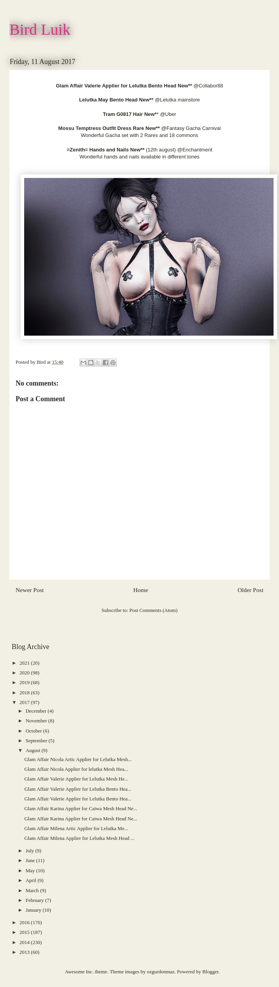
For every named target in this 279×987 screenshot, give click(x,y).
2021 (25, 663)
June (31, 860)
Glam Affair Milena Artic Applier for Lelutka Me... (76, 828)
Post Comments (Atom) (153, 610)
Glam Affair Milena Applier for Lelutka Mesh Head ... (79, 838)
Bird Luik (40, 29)
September (37, 740)
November (37, 721)
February (35, 900)
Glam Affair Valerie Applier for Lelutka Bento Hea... (77, 789)
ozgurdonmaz (161, 972)
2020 (25, 673)
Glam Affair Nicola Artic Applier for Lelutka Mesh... (78, 759)
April (32, 880)
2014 (25, 942)
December (37, 711)
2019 (25, 682)
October (34, 731)
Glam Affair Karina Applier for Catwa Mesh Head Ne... (80, 808)
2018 (25, 692)
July (30, 851)
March (33, 890)
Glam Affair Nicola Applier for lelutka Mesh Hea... (76, 769)
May (31, 870)
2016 (25, 922)
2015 (25, 932)
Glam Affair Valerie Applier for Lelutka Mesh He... (76, 779)
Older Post (250, 590)
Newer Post (30, 590)
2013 (25, 952)
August (34, 750)
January (34, 910)
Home (140, 590)
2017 (25, 702)
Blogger (210, 972)
